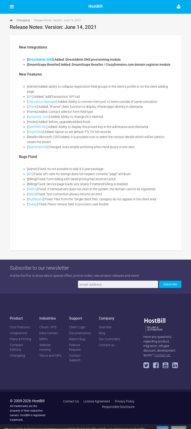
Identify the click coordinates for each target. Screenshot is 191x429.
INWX (32, 194)
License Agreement (96, 401)
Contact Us (71, 401)
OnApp (32, 204)
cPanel (32, 107)
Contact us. (162, 355)
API (30, 96)
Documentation (80, 333)
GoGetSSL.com (38, 117)
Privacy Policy (125, 401)
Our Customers (109, 339)
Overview (105, 327)
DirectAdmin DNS (40, 59)
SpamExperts (37, 147)
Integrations (18, 333)
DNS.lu (32, 189)
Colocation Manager (42, 101)
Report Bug (77, 339)
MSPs (43, 339)
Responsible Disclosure (118, 407)
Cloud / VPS (47, 327)
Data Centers (48, 333)
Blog (102, 333)
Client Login (77, 327)
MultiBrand (35, 199)
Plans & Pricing (20, 339)
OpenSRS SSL (37, 127)
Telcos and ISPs (50, 355)
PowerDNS (35, 132)
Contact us (106, 345)
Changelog (23, 20)
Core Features (20, 327)
